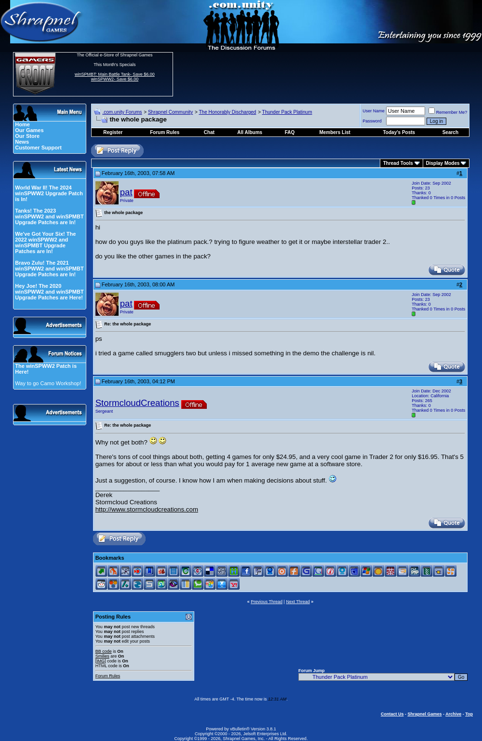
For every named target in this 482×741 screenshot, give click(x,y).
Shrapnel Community (170, 112)
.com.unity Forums (122, 112)
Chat (209, 132)
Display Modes (443, 163)
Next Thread (297, 601)
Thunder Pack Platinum (287, 112)
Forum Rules (107, 676)
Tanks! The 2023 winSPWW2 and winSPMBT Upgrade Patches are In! (49, 216)
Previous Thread (266, 601)
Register (112, 132)
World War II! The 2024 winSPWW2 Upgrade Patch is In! (49, 193)
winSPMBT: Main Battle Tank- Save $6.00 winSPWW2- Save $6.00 (115, 76)
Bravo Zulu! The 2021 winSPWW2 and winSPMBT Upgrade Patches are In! (49, 268)
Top (469, 714)
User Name (373, 110)
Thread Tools (398, 163)
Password (372, 121)
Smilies (102, 656)
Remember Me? (448, 112)
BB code (103, 651)
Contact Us (392, 714)
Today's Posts (399, 132)
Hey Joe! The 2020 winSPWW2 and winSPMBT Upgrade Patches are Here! (49, 291)
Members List (334, 132)
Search (450, 132)
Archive (453, 714)
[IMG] (100, 661)
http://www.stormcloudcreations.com (146, 509)
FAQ (290, 132)
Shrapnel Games (424, 714)
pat (126, 192)
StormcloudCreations (137, 403)
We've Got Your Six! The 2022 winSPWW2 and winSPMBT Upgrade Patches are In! (45, 242)
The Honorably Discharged (227, 112)
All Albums (249, 132)
